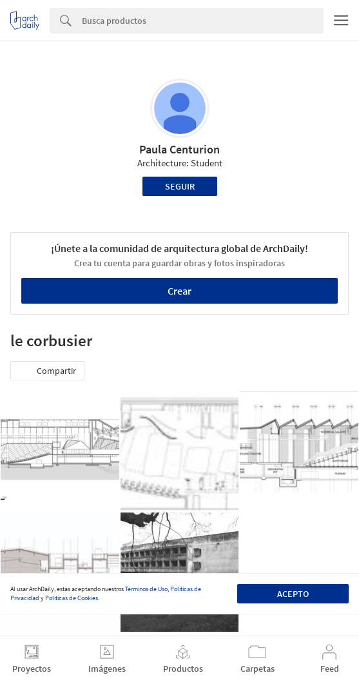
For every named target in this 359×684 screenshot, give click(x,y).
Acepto (293, 594)
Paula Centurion (179, 149)
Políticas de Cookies (71, 598)
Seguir (180, 186)
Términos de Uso (146, 589)
